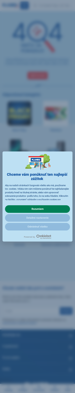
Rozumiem (38, 208)
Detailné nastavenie (37, 217)
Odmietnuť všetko (37, 226)
